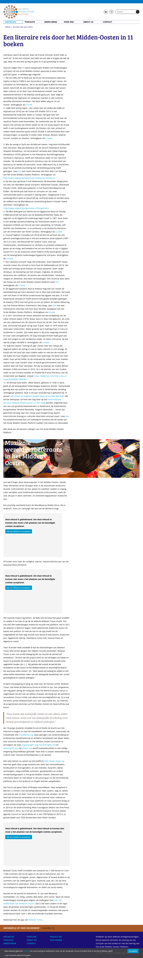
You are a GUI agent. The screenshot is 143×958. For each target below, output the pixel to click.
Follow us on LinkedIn (106, 12)
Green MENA (50, 22)
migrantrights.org (30, 744)
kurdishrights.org (47, 744)
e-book (29, 104)
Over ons (69, 22)
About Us (88, 22)
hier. (57, 282)
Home (18, 11)
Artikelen (10, 22)
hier (20, 171)
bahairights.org (10, 748)
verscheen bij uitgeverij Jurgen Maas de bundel (37, 396)
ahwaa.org (27, 748)
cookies (26, 951)
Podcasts (30, 22)
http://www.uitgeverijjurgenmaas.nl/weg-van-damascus (29, 178)
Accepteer (133, 951)
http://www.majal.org (54, 761)
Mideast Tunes (35, 919)
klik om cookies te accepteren (19, 531)
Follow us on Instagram (111, 12)
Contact (107, 22)
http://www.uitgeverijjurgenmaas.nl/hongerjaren (26, 208)
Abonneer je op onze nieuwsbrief (28, 928)
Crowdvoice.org (26, 734)
